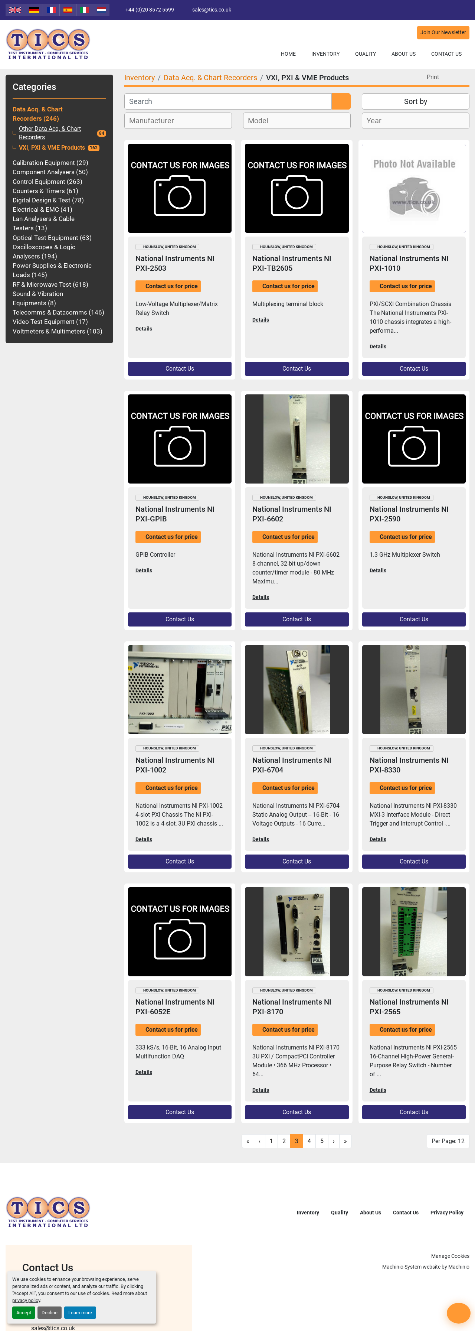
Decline (50, 1312)
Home (288, 54)
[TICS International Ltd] (48, 1212)
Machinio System (402, 1267)
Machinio (458, 1267)
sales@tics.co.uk (211, 10)
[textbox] (155, 120)
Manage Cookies (450, 1256)
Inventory (325, 54)
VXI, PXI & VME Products (52, 147)
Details (143, 329)
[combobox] (178, 121)
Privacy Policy (446, 1213)
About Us (404, 54)
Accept (23, 1312)
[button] (325, 54)
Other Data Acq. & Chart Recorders (50, 133)
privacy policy (26, 1300)
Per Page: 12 (448, 1141)
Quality (365, 54)
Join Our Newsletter (443, 32)
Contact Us (446, 54)
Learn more (80, 1312)
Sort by (415, 101)
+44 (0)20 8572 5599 (149, 10)
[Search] (228, 101)
